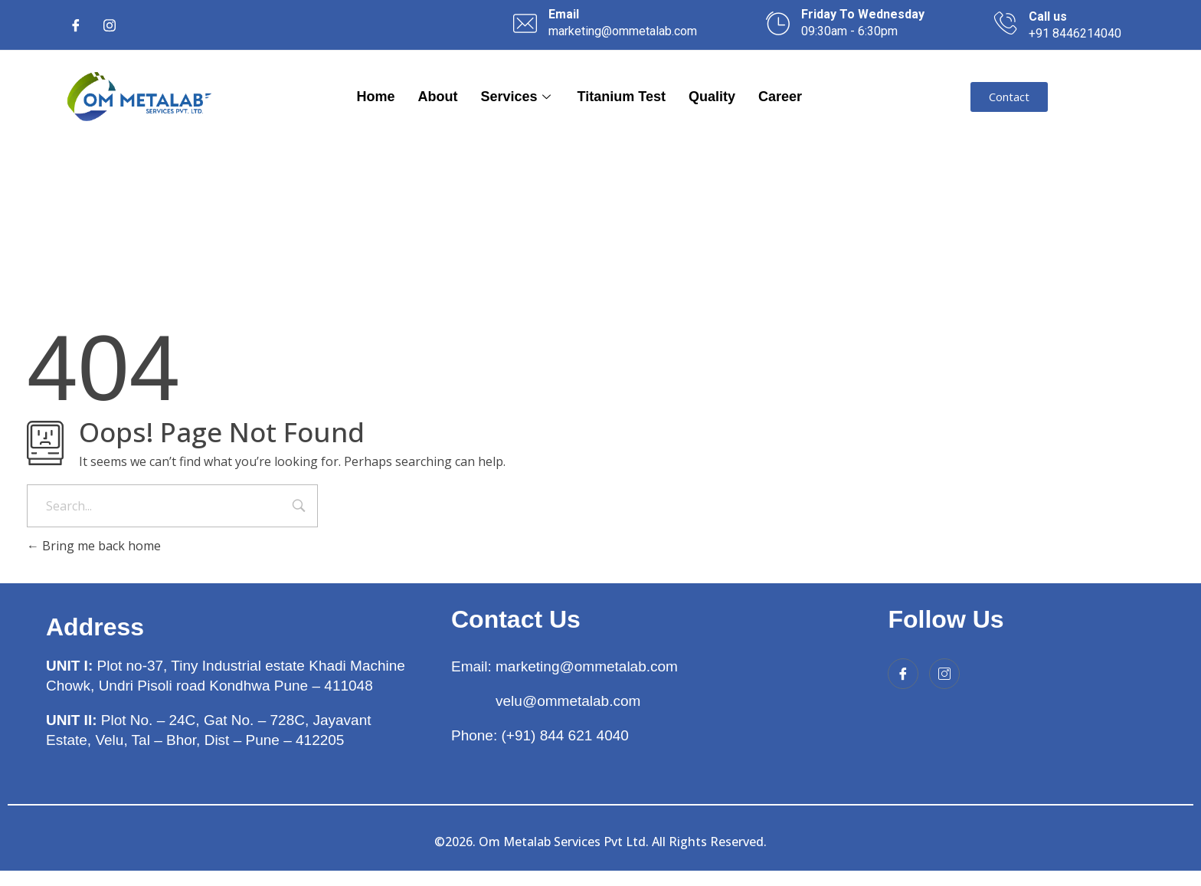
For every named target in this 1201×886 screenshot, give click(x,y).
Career (780, 96)
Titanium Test (622, 96)
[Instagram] (109, 25)
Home (376, 96)
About (438, 96)
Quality (712, 96)
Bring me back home (94, 545)
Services (518, 96)
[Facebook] (75, 25)
